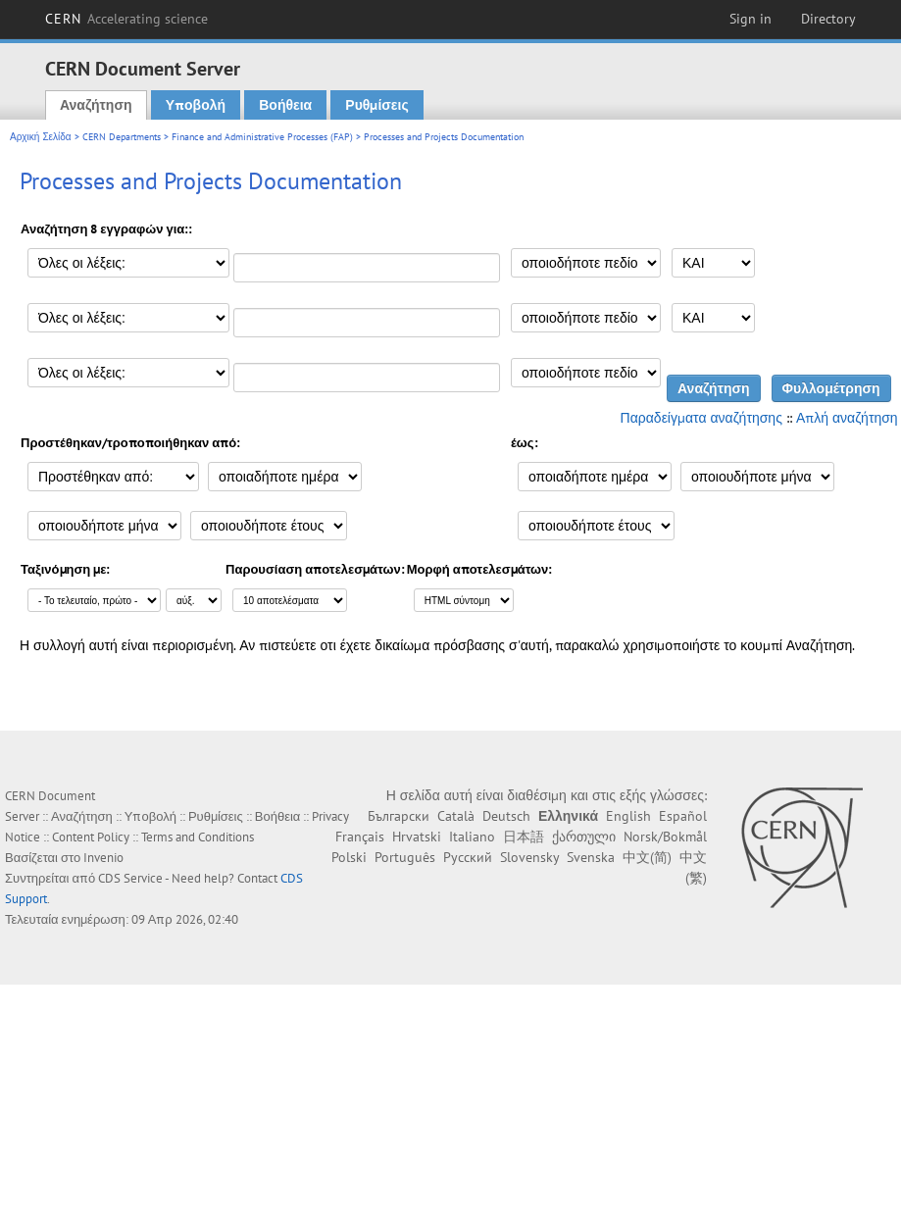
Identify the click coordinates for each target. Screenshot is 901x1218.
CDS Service (130, 878)
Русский (467, 857)
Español (683, 816)
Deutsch (506, 816)
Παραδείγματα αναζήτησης (701, 418)
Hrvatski (416, 836)
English (628, 816)
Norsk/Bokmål (665, 836)
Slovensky (529, 857)
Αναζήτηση (96, 105)
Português (405, 857)
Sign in (750, 18)
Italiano (472, 836)
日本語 (523, 836)
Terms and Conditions (197, 837)
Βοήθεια (285, 105)
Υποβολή (195, 105)
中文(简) (647, 857)
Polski (349, 857)
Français (359, 836)
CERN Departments (121, 136)
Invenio (103, 857)
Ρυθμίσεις (376, 105)
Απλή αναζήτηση (847, 418)
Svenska (591, 857)
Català (456, 816)
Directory (828, 18)
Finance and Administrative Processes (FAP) (262, 136)
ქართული (584, 836)
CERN (126, 18)
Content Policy (90, 837)
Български (398, 816)
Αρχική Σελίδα (41, 136)
